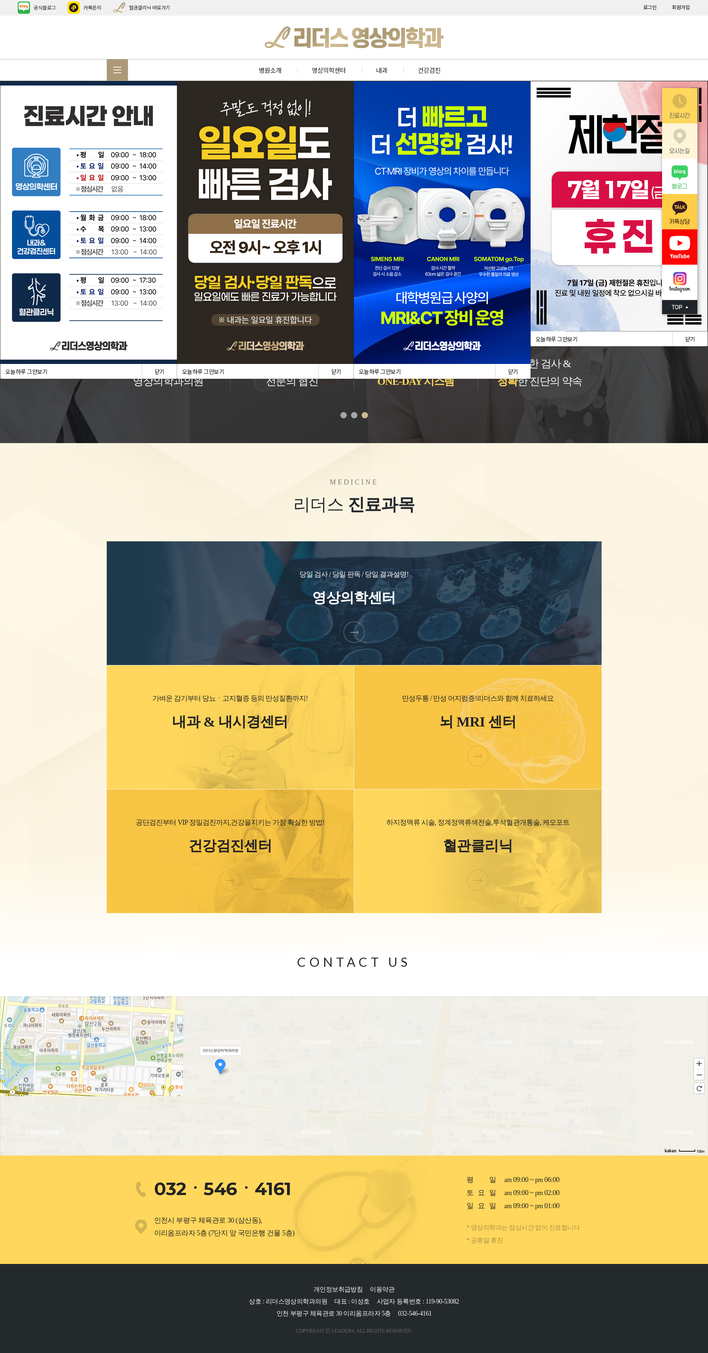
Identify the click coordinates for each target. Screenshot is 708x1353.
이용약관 (382, 1289)
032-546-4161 (415, 1313)
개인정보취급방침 (338, 1289)
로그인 (650, 7)
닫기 (159, 371)
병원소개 (270, 70)
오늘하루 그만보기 (26, 371)
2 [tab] (354, 415)
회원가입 (681, 7)
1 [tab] (343, 415)
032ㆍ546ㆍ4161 (222, 1189)
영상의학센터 (329, 70)
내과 (381, 70)
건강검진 (429, 70)
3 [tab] (365, 415)
